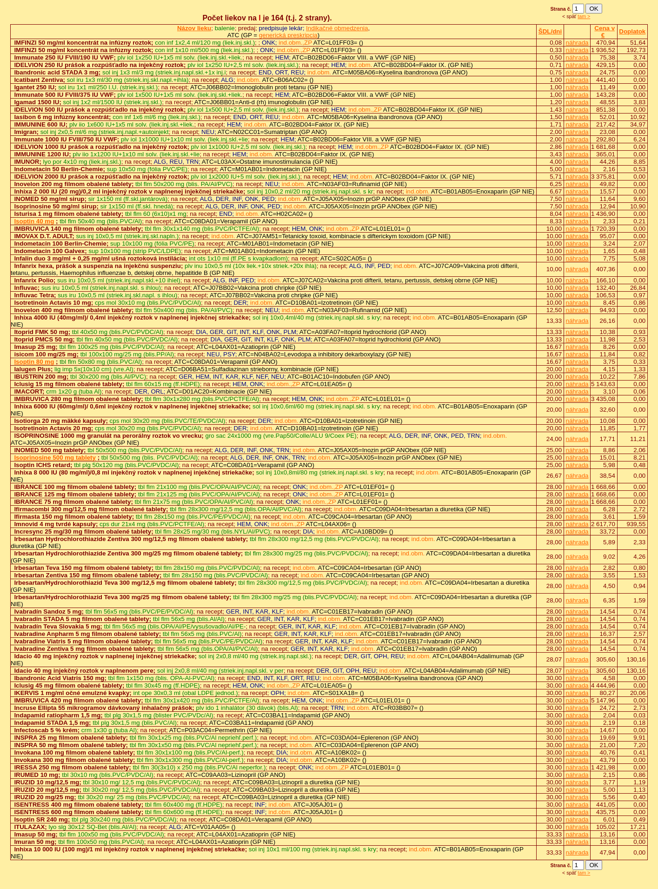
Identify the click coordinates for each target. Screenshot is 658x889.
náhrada (577, 42)
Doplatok (632, 31)
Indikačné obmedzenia (337, 28)
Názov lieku (194, 28)
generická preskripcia (288, 35)
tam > (584, 16)
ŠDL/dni (550, 31)
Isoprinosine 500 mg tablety (55, 457)
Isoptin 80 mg (34, 361)
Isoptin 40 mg (34, 221)
